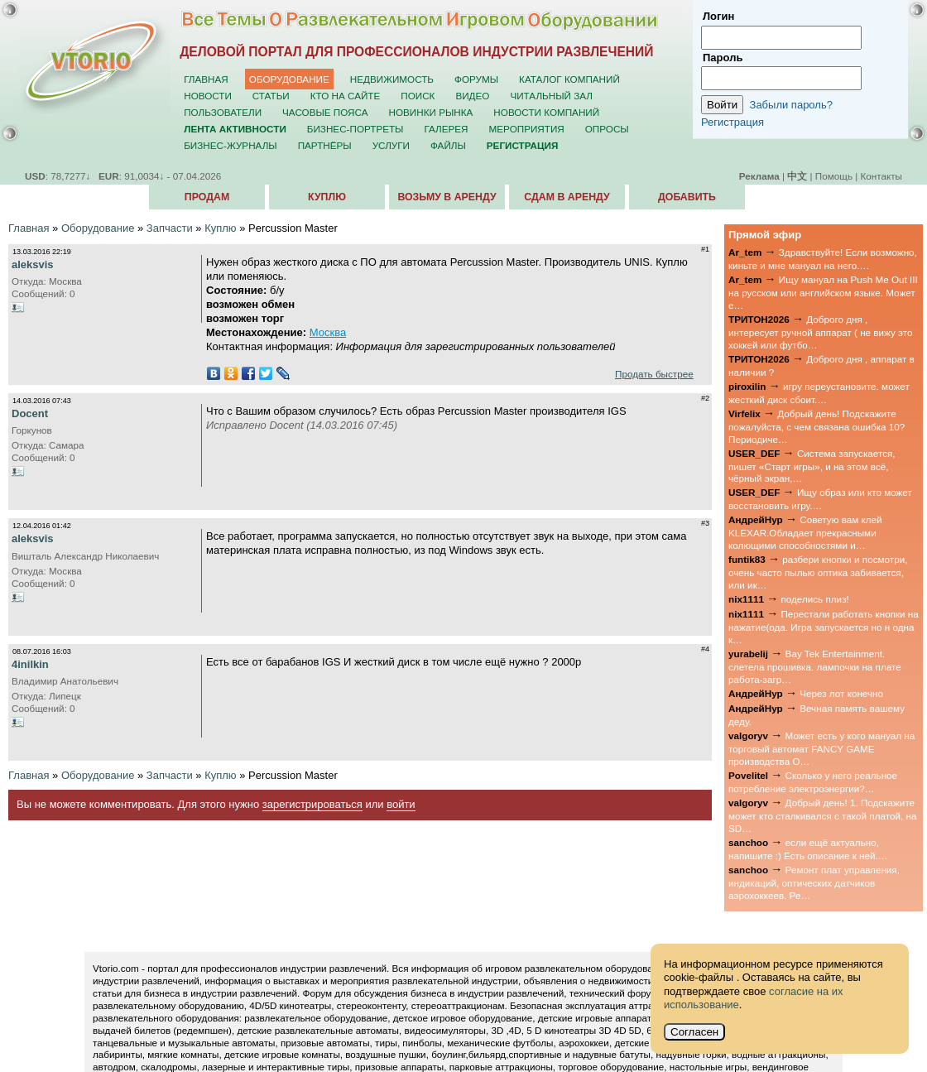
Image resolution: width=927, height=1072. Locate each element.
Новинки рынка (431, 112)
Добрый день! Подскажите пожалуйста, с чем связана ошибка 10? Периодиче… (816, 426)
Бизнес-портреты (355, 128)
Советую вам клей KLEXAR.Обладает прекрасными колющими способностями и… (805, 532)
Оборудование (289, 79)
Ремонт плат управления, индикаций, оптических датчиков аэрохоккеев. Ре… (814, 882)
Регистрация (732, 122)
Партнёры (325, 145)
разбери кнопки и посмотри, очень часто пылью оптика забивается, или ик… (817, 572)
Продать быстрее (654, 373)
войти (401, 804)
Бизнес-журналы (230, 145)
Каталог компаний (569, 79)
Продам (207, 197)
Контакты (881, 176)
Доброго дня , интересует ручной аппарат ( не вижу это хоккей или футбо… (820, 332)
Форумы (476, 79)
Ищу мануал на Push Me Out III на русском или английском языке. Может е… (823, 292)
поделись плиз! (814, 599)
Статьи (271, 95)
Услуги (391, 145)
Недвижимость (392, 79)
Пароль (722, 57)
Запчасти (169, 228)
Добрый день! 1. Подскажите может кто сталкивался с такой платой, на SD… (822, 815)
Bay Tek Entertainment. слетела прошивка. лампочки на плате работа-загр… (814, 666)
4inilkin (30, 664)
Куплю (327, 197)
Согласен (694, 1032)
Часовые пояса (324, 112)
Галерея (446, 128)
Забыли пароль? (791, 105)
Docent (30, 413)
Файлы (448, 145)
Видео (472, 95)
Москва (328, 332)
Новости (208, 95)
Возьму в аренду (446, 197)
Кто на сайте (345, 95)
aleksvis (33, 264)
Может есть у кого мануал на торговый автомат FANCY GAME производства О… (821, 748)
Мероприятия (526, 128)
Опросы (607, 128)
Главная (206, 79)
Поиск (418, 95)
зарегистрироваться (312, 804)
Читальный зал (551, 95)
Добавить (687, 197)
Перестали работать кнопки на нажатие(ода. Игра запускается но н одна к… (823, 626)
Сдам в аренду (566, 197)
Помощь (834, 176)
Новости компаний (546, 112)
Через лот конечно (841, 693)
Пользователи (223, 112)
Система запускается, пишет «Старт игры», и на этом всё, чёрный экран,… (812, 466)
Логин (718, 16)
